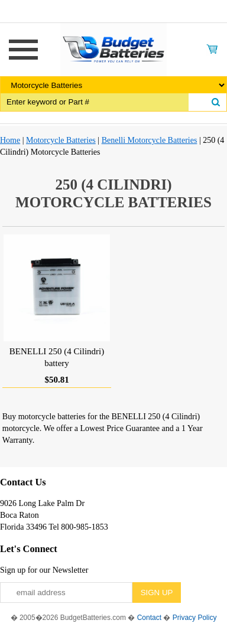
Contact (149, 617)
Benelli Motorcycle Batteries (149, 140)
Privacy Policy (195, 617)
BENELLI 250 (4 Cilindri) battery (56, 357)
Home (10, 140)
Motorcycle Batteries (61, 140)
